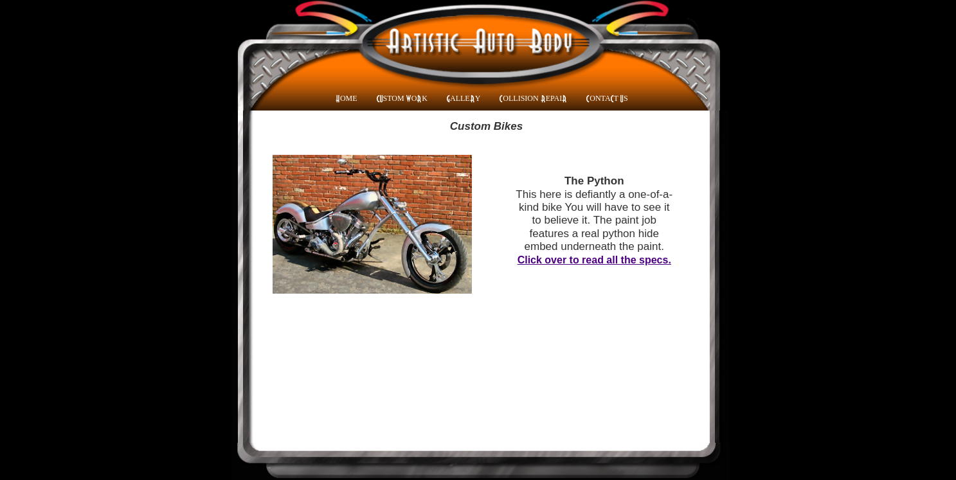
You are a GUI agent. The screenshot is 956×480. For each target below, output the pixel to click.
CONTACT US (606, 98)
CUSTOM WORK (402, 98)
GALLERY (463, 98)
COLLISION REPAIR (533, 98)
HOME (346, 98)
